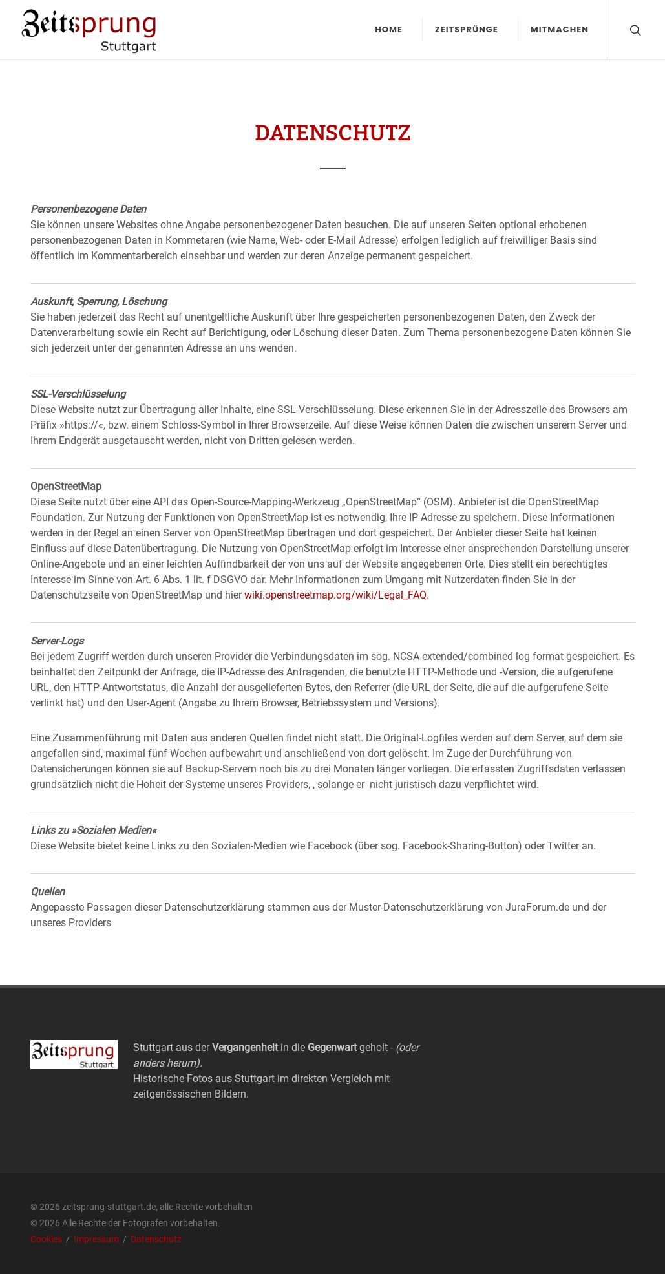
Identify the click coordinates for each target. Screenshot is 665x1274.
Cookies (47, 1239)
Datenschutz (156, 1239)
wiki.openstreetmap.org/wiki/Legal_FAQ (335, 595)
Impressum (97, 1239)
